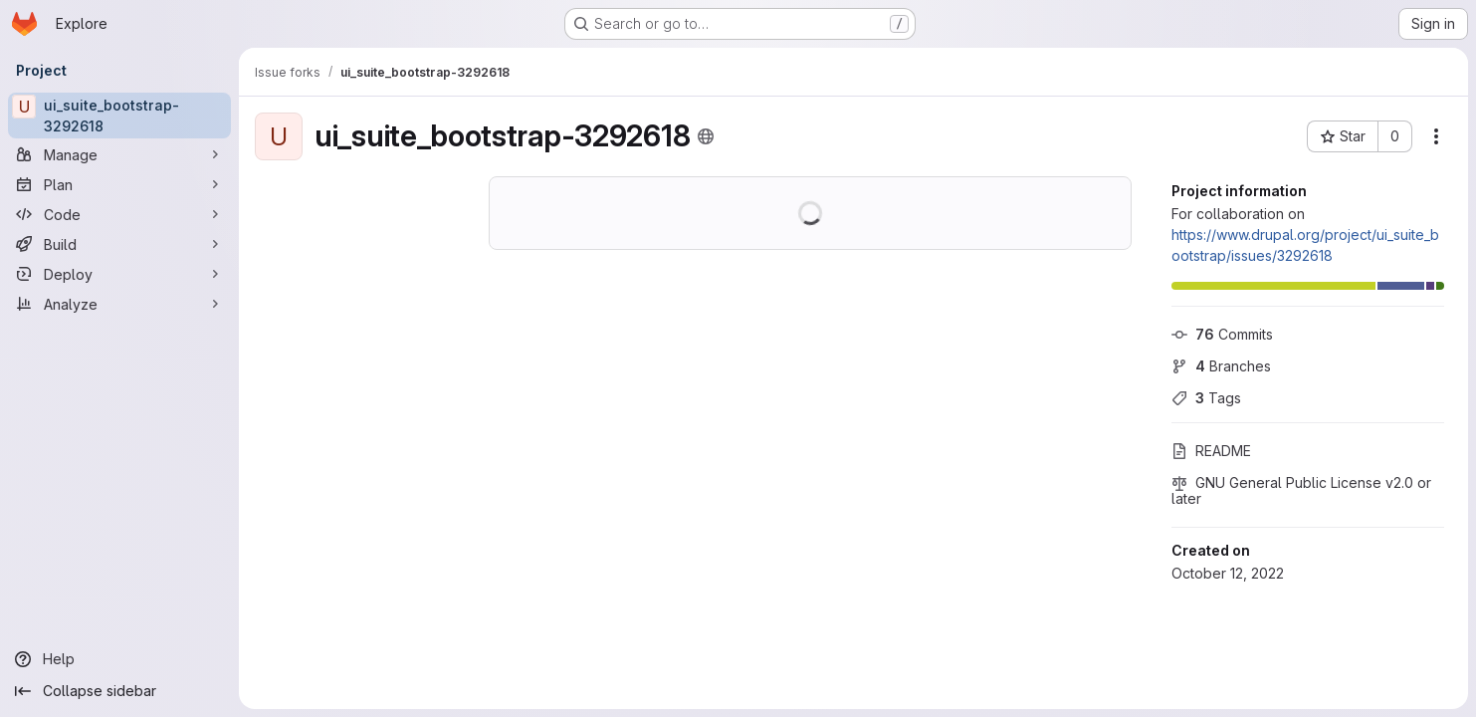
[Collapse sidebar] (119, 691)
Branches (1221, 366)
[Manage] (119, 154)
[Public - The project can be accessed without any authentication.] (706, 136)
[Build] (119, 244)
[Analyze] (119, 304)
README (1211, 450)
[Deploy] (119, 274)
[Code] (119, 214)
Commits (1222, 334)
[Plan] (119, 184)
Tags (1206, 397)
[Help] (119, 659)
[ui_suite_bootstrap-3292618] (119, 115)
